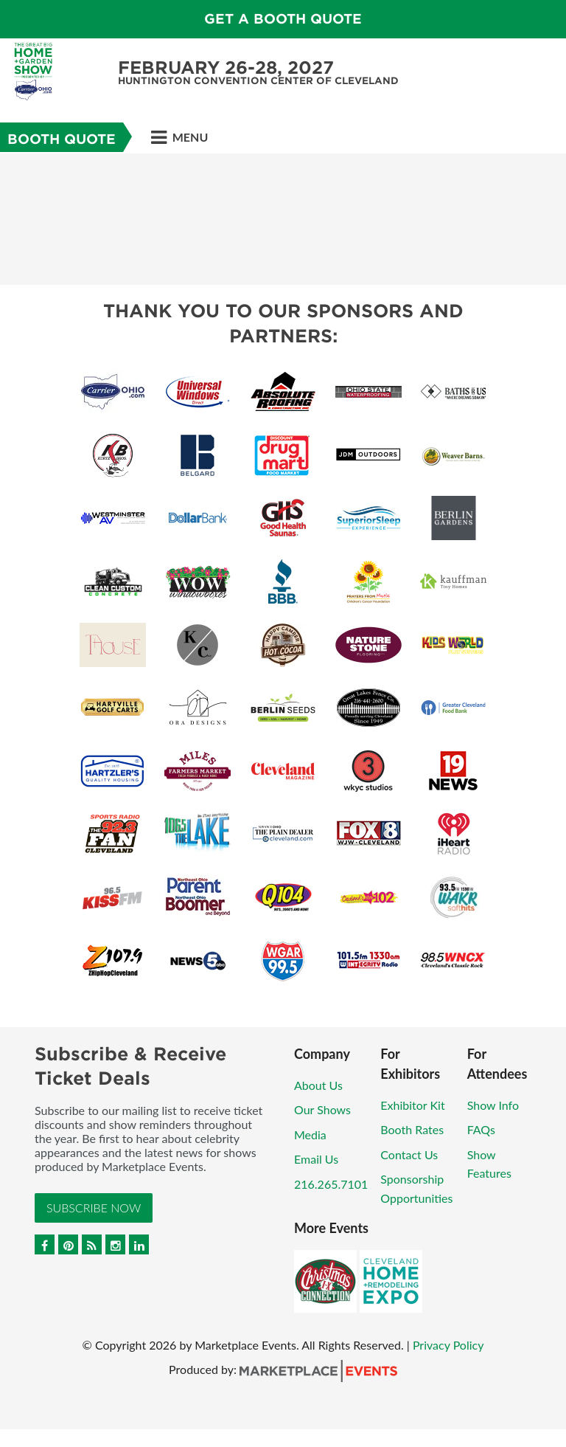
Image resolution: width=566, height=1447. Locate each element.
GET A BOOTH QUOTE (283, 19)
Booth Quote (61, 139)
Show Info (493, 1105)
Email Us (316, 1159)
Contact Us (409, 1154)
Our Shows (322, 1109)
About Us (318, 1085)
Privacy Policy (448, 1345)
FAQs (481, 1129)
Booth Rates (412, 1129)
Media (310, 1134)
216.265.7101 (331, 1184)
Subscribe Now (93, 1208)
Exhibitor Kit (412, 1105)
